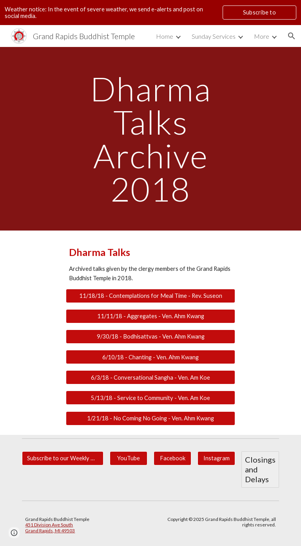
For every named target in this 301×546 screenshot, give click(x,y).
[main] (150, 139)
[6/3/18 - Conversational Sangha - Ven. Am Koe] (150, 377)
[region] (150, 12)
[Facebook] (172, 458)
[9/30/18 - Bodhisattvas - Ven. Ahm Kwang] (150, 337)
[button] (291, 36)
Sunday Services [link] (214, 36)
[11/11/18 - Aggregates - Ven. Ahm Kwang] (150, 316)
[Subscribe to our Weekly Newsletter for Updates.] (62, 458)
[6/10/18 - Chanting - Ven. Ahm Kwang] (150, 357)
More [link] (261, 36)
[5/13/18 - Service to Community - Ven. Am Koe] (150, 398)
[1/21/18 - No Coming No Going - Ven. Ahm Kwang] (150, 418)
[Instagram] (216, 458)
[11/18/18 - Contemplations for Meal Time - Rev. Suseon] (150, 296)
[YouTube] (128, 458)
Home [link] (164, 36)
